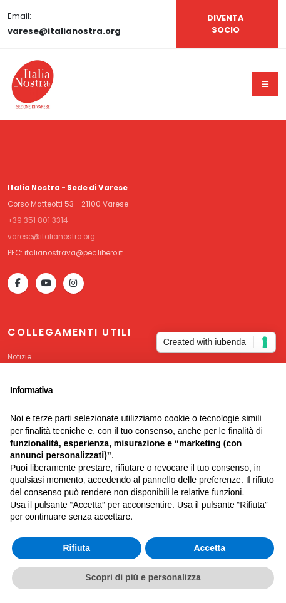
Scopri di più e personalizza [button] (142, 577)
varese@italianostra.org (51, 237)
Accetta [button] (209, 548)
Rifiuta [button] (76, 548)
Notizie (19, 357)
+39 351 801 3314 (38, 220)
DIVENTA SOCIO (225, 24)
